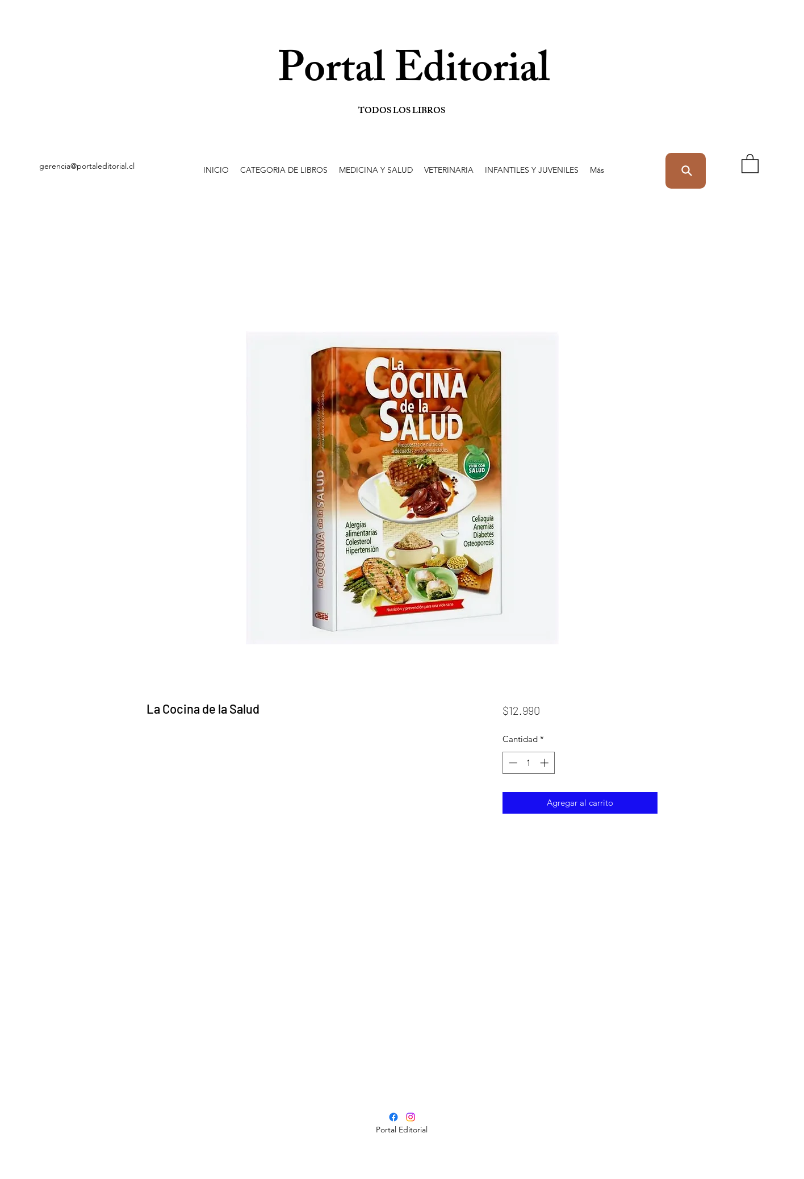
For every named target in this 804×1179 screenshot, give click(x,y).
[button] (284, 169)
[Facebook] (393, 1117)
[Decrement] (512, 762)
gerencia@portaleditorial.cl (87, 166)
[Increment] (545, 762)
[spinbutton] (528, 762)
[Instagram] (410, 1117)
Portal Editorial (359, 73)
